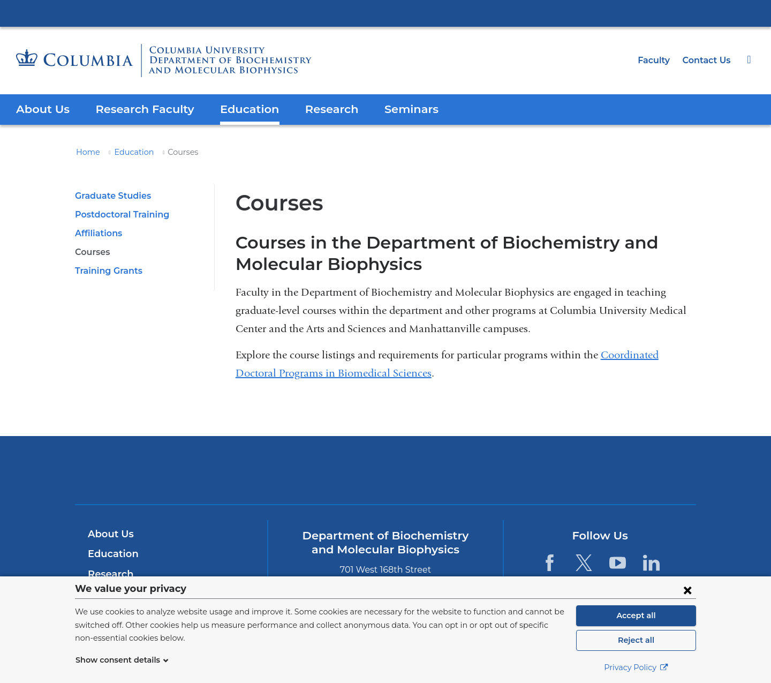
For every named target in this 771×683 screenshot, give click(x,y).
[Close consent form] (687, 589)
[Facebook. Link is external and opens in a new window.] (549, 563)
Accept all (636, 615)
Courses (92, 252)
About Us (41, 109)
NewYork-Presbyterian (385, 477)
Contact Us (707, 60)
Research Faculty (138, 109)
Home (86, 152)
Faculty (657, 60)
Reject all (636, 640)
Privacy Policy (636, 667)
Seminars (393, 109)
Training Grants (106, 270)
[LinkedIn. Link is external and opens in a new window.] (651, 563)
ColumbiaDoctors (540, 469)
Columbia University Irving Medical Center (385, 13)
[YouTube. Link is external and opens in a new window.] (617, 563)
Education (238, 109)
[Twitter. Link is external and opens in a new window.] (583, 563)
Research (316, 109)
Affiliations (97, 233)
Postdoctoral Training (119, 214)
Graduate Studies (110, 195)
